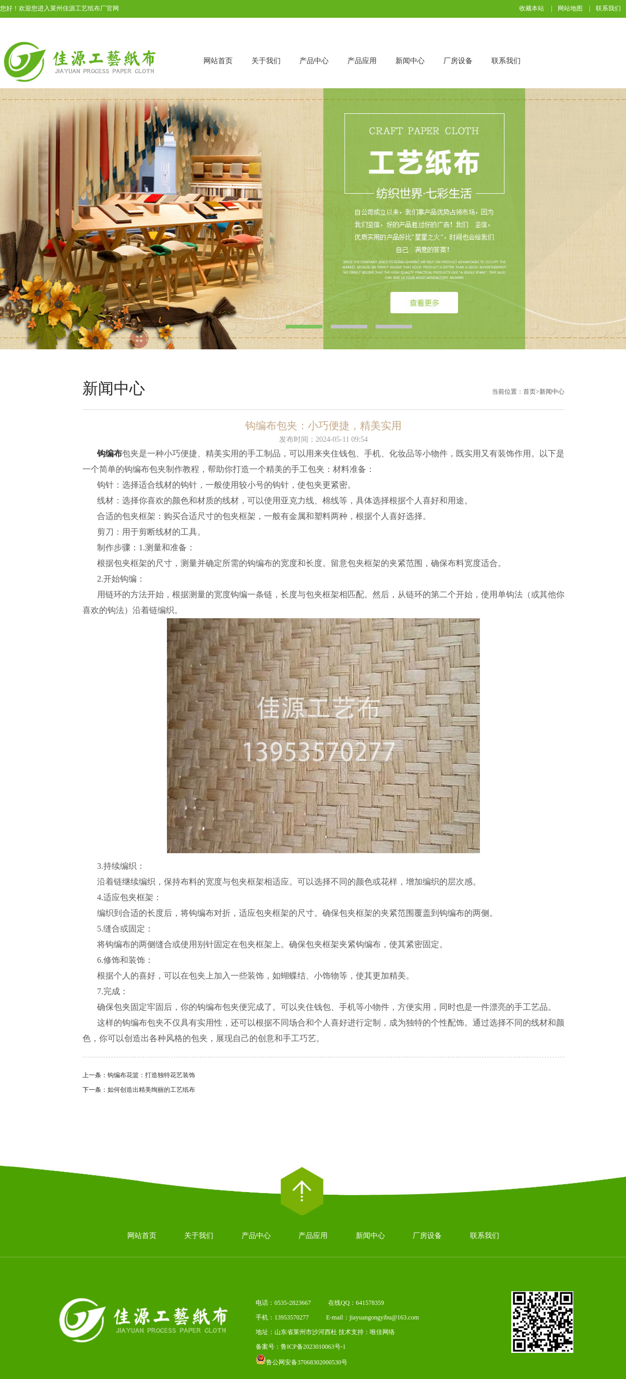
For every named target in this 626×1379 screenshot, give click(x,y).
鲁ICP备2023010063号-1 (313, 1346)
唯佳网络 (382, 1332)
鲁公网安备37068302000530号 (301, 1362)
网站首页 (218, 61)
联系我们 (608, 8)
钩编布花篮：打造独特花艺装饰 (151, 1075)
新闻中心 (410, 61)
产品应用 (362, 61)
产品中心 (314, 61)
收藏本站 (531, 8)
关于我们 (266, 61)
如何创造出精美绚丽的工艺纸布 (151, 1089)
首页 (529, 391)
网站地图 (570, 8)
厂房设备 (458, 61)
